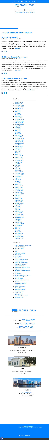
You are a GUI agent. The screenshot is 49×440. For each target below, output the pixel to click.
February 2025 (19, 116)
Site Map (21, 437)
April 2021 (17, 168)
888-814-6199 (20, 12)
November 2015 (19, 238)
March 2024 (18, 134)
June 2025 (18, 110)
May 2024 (17, 130)
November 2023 (19, 140)
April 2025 (17, 113)
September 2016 (19, 224)
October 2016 (18, 222)
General (17, 272)
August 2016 (18, 225)
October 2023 (19, 141)
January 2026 (18, 103)
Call (18, 1)
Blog (16, 251)
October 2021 (18, 162)
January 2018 (18, 213)
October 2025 (19, 108)
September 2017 (19, 217)
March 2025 (18, 115)
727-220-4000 (30, 12)
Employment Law (19, 269)
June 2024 (18, 129)
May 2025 (17, 111)
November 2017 (19, 216)
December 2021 (19, 159)
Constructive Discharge (21, 259)
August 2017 (18, 219)
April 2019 (17, 197)
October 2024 (19, 122)
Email (22, 1)
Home (14, 1)
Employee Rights (19, 266)
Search (26, 1)
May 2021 (17, 167)
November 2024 (19, 121)
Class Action (18, 258)
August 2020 (18, 176)
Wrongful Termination (9, 37)
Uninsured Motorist (20, 289)
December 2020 (19, 173)
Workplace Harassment (21, 296)
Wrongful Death (19, 297)
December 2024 (19, 119)
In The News (18, 273)
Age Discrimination (20, 246)
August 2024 (18, 126)
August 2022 (18, 148)
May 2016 (17, 228)
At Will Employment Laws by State (14, 79)
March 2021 (18, 170)
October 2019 (18, 192)
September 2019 (19, 194)
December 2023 (19, 138)
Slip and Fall (18, 288)
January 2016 (18, 235)
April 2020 (18, 183)
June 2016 (17, 227)
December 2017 (19, 214)
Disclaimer (27, 437)
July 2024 (17, 127)
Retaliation (18, 285)
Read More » (18, 48)
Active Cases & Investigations (23, 245)
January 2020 (18, 187)
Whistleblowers (19, 294)
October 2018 (18, 202)
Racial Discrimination (20, 283)
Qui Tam (17, 281)
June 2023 (18, 145)
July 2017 (17, 220)
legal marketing (30, 429)
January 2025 (18, 118)
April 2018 (17, 209)
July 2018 (17, 206)
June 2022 (18, 151)
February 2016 (19, 233)
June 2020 (18, 179)
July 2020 (17, 178)
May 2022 (17, 152)
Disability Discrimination (21, 262)
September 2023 (19, 143)
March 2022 (18, 154)
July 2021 (17, 164)
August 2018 (18, 205)
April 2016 (17, 230)
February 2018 (19, 211)
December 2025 (19, 105)
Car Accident (18, 256)
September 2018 (19, 203)
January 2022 (18, 157)
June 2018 (17, 208)
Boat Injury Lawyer (20, 253)
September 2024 (19, 124)
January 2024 (18, 137)
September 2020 (19, 175)
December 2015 (19, 236)
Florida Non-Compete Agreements (14, 57)
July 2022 (17, 149)
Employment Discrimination (22, 267)
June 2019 (17, 195)
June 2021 (17, 165)
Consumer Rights (19, 261)
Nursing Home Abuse (20, 277)
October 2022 (19, 146)
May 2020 (17, 181)
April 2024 (18, 132)
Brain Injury (18, 254)
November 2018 (19, 200)
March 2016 (18, 232)
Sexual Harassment (20, 286)
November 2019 (19, 190)
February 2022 (19, 156)
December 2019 (19, 189)
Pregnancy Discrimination (22, 280)
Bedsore (17, 250)
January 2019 (18, 198)
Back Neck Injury (19, 248)
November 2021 (19, 160)
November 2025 (19, 107)
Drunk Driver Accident (21, 264)
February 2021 (19, 172)
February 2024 (19, 135)
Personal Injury (19, 278)
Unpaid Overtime (19, 291)
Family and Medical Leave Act (23, 270)
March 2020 (18, 184)
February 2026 (19, 102)
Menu (33, 1)
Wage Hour (18, 292)
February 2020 (19, 186)
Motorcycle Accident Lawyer (23, 275)
